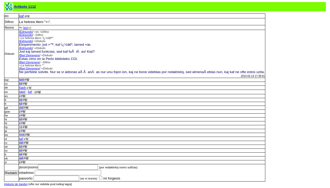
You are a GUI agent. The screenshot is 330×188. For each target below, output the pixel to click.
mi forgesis (109, 178)
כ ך (20, 127)
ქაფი (22, 134)
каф (21, 142)
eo (25, 27)
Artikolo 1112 (25, 7)
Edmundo (26, 31)
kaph (21, 79)
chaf (21, 107)
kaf (21, 16)
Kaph (22, 87)
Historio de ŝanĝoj (16, 184)
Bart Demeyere (29, 55)
